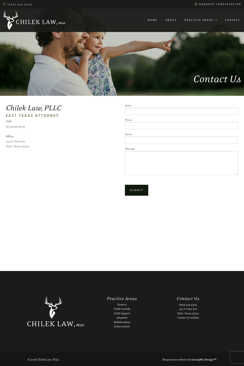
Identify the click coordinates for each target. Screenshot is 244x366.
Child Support (122, 313)
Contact (232, 20)
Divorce (122, 304)
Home (153, 20)
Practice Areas (198, 20)
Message (181, 161)
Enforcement (122, 326)
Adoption (122, 317)
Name (181, 109)
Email (181, 138)
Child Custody (122, 309)
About (171, 20)
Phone (181, 124)
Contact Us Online (188, 317)
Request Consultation (218, 4)
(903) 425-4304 (17, 4)
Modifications (122, 322)
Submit (136, 190)
